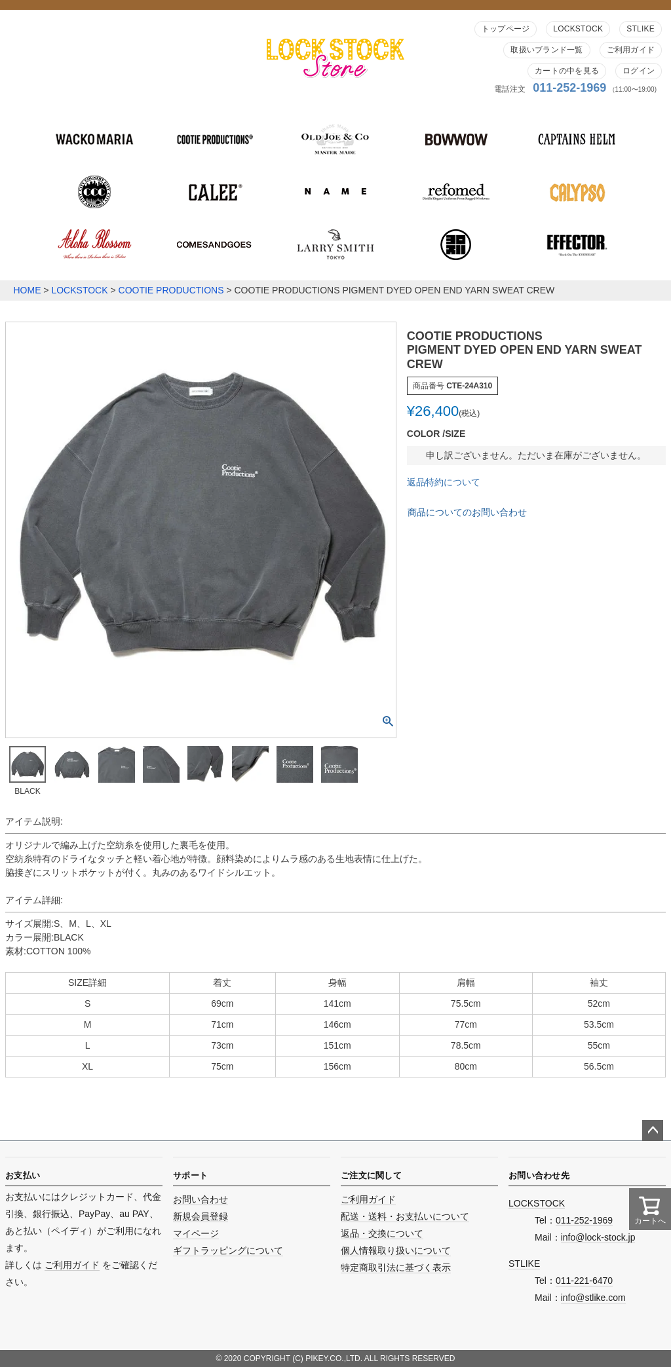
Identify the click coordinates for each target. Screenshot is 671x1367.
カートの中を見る (567, 70)
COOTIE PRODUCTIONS (171, 290)
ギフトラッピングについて (228, 1250)
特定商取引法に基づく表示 (396, 1267)
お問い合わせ (200, 1199)
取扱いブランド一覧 (546, 49)
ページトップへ (652, 1130)
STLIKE (640, 28)
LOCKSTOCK (578, 28)
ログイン (639, 70)
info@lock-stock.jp (598, 1237)
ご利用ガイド (631, 49)
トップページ (505, 28)
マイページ (196, 1233)
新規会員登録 (200, 1216)
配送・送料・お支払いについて (405, 1216)
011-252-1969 (569, 87)
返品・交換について (382, 1233)
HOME (27, 290)
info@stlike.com (593, 1297)
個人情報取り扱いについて (396, 1250)
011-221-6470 (584, 1280)
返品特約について (443, 482)
